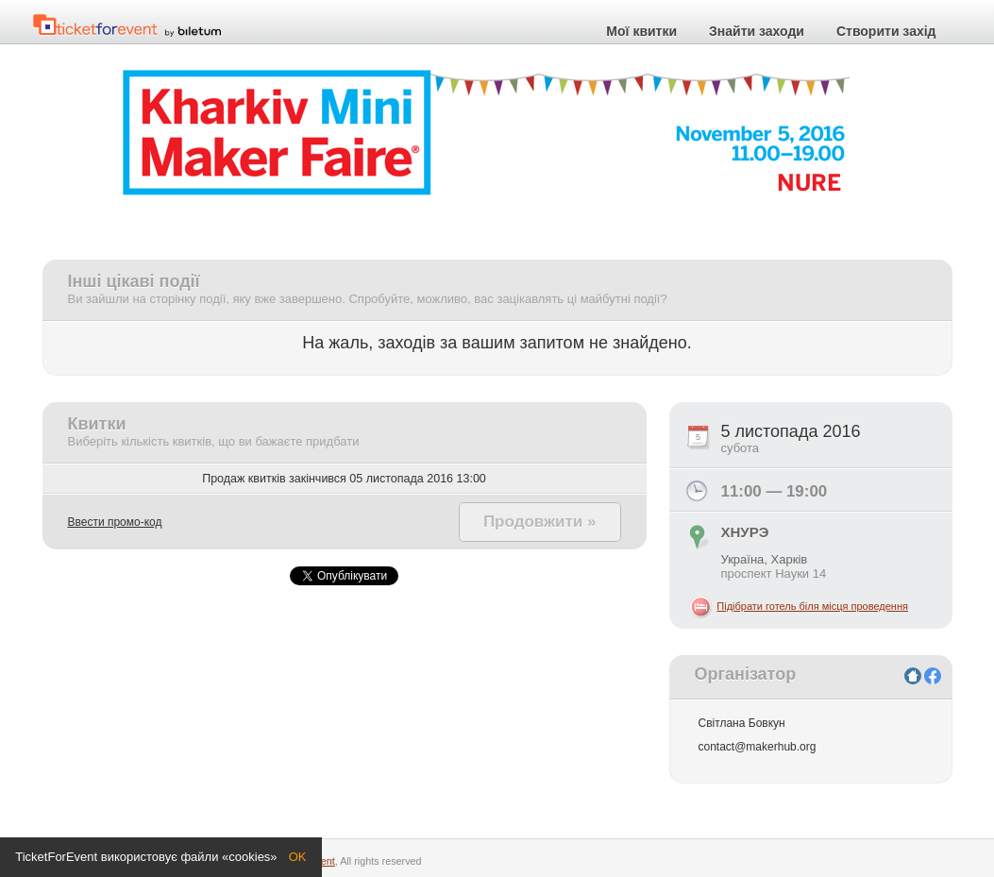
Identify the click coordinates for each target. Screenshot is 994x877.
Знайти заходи (756, 32)
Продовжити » (540, 522)
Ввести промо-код (115, 522)
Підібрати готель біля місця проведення (812, 606)
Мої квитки (641, 32)
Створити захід (886, 32)
